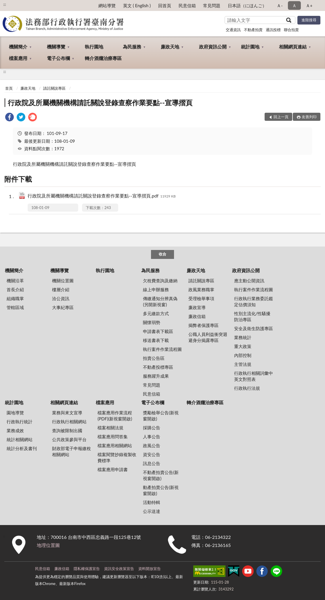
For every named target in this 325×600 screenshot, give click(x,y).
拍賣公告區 (154, 358)
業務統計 (242, 337)
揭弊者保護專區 (203, 325)
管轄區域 (15, 307)
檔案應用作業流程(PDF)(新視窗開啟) (115, 415)
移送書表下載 (156, 340)
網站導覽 (107, 5)
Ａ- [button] (280, 5)
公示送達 (151, 511)
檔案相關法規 (110, 427)
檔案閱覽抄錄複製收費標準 (117, 457)
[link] (9, 118)
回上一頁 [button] (281, 116)
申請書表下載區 (158, 331)
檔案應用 (18, 58)
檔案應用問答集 (113, 436)
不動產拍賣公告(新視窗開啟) (161, 475)
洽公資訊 (60, 298)
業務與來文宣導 (67, 412)
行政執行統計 (19, 421)
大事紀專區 (63, 307)
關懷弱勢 (151, 322)
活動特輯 (151, 502)
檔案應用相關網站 (115, 445)
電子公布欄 (58, 58)
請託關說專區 (54, 88)
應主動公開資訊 (249, 280)
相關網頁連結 (293, 46)
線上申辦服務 (156, 289)
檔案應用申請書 (113, 469)
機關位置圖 (63, 280)
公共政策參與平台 (69, 439)
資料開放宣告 (149, 568)
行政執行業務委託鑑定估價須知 (253, 301)
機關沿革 (15, 280)
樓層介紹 (60, 289)
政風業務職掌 (201, 289)
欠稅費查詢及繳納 (160, 280)
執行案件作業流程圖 (162, 349)
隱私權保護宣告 (87, 568)
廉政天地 (170, 46)
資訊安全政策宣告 (119, 568)
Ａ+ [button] (309, 5)
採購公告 (151, 427)
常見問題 (211, 5)
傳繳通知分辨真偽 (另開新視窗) (160, 301)
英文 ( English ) (137, 5)
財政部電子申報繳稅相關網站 (71, 451)
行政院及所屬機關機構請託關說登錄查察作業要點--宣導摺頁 (100, 102)
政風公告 (151, 445)
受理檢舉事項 (201, 298)
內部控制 (242, 355)
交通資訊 (233, 29)
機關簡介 (18, 46)
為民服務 (132, 46)
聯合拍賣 (291, 29)
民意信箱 (187, 5)
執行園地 (94, 46)
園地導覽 (15, 412)
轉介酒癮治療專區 (103, 58)
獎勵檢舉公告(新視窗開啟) (161, 415)
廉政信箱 (197, 316)
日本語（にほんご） (247, 5)
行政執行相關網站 (69, 421)
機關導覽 (56, 46)
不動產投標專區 (158, 367)
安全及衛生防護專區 (253, 328)
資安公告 (151, 454)
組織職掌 (15, 298)
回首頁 (164, 5)
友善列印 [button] (309, 116)
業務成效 (15, 430)
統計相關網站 (19, 439)
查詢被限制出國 (67, 430)
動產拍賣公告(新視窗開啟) (161, 490)
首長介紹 (15, 289)
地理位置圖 (48, 545)
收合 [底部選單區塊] (162, 254)
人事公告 (151, 436)
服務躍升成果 (156, 376)
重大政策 (242, 346)
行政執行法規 (247, 388)
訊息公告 (151, 463)
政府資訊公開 (213, 46)
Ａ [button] (294, 5)
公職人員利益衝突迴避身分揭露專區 (207, 337)
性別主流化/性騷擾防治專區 (252, 316)
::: (4, 4)
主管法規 (242, 364)
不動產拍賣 (253, 29)
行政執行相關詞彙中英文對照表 (253, 376)
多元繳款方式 (156, 313)
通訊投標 (273, 29)
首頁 (9, 88)
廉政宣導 (197, 307)
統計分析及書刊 (22, 448)
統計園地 (250, 46)
